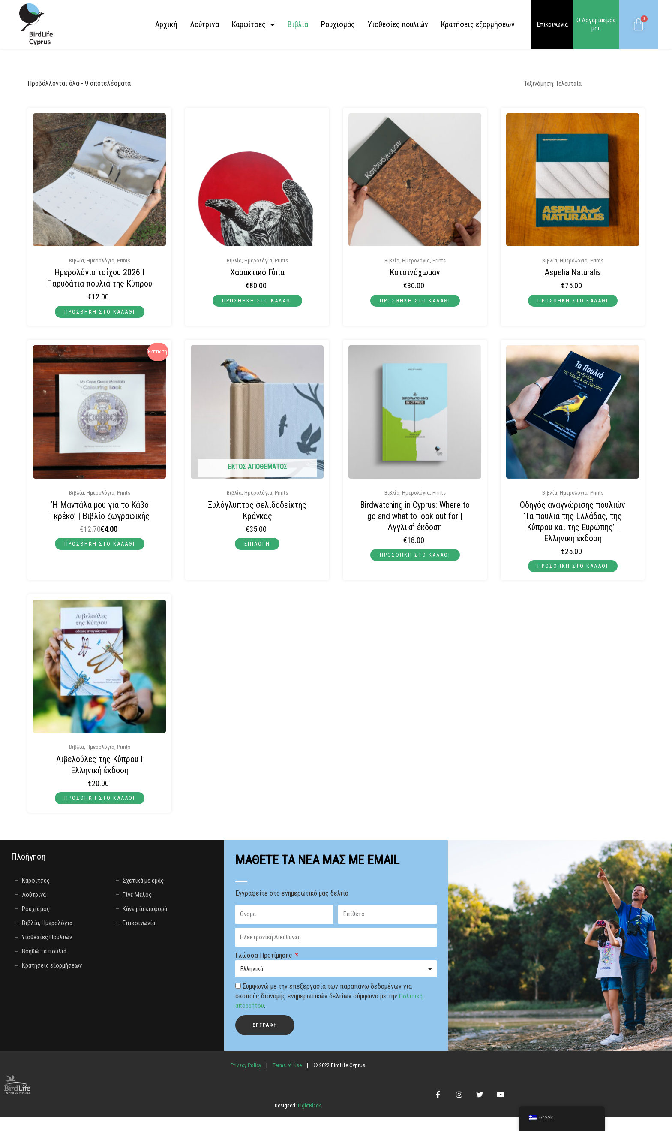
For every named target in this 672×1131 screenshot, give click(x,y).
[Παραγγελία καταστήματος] (577, 83)
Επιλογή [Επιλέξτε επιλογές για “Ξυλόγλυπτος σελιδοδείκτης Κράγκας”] (257, 546)
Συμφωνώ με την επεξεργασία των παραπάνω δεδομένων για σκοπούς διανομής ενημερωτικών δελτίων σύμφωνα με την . (329, 1002)
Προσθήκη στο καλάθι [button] (99, 312)
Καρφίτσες (253, 24)
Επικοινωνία (552, 24)
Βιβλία (298, 24)
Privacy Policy (246, 1071)
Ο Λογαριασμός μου (596, 24)
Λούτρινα (204, 24)
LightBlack (309, 1119)
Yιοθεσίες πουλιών (398, 24)
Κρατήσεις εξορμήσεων (478, 24)
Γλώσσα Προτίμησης (264, 961)
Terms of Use (287, 1071)
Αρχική (166, 24)
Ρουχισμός (338, 24)
